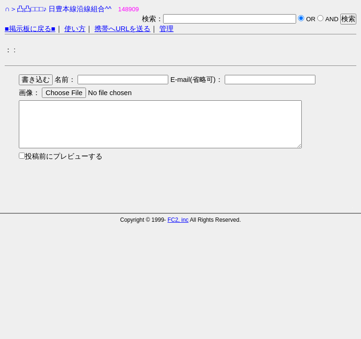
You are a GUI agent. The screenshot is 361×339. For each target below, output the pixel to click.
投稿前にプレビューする (63, 156)
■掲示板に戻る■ (30, 28)
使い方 (75, 28)
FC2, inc (177, 220)
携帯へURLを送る (122, 28)
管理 (166, 28)
